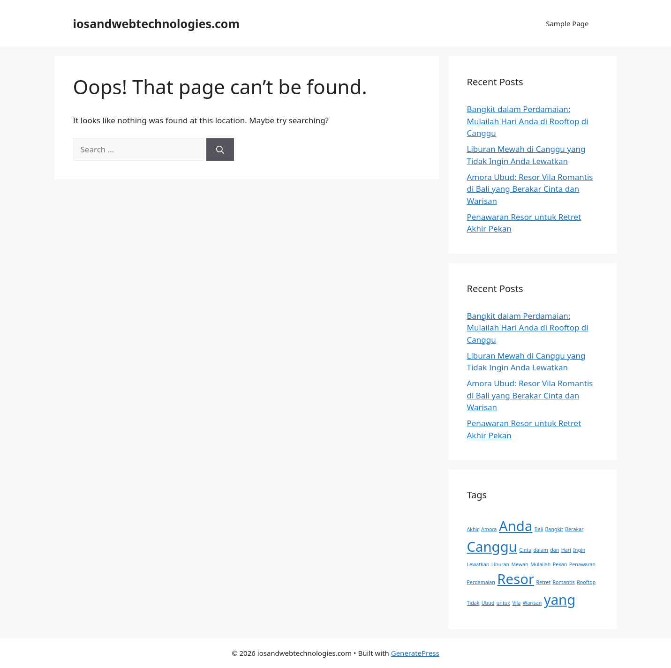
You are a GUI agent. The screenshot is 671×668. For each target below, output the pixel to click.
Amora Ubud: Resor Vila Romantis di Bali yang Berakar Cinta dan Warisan (530, 189)
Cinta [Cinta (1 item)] (525, 550)
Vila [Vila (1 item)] (516, 603)
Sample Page (567, 23)
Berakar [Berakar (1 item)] (574, 529)
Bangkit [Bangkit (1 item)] (554, 529)
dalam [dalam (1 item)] (541, 550)
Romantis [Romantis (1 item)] (563, 582)
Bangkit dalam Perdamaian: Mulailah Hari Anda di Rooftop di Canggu (527, 121)
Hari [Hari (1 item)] (566, 550)
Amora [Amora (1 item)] (489, 529)
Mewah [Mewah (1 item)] (519, 564)
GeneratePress (415, 653)
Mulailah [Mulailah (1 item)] (540, 564)
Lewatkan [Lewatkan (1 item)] (478, 564)
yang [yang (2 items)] (560, 599)
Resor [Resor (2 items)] (515, 579)
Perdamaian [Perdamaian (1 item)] (481, 582)
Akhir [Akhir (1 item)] (473, 529)
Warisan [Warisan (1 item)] (532, 603)
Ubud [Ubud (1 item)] (488, 603)
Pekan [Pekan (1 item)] (560, 564)
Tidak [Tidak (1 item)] (473, 603)
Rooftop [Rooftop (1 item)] (586, 582)
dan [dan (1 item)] (554, 550)
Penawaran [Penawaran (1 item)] (582, 564)
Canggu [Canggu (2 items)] (492, 546)
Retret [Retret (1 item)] (543, 582)
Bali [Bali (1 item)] (539, 529)
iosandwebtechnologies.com (156, 23)
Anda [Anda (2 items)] (515, 526)
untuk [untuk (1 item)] (503, 603)
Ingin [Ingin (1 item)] (579, 550)
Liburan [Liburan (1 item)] (500, 564)
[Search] (220, 149)
